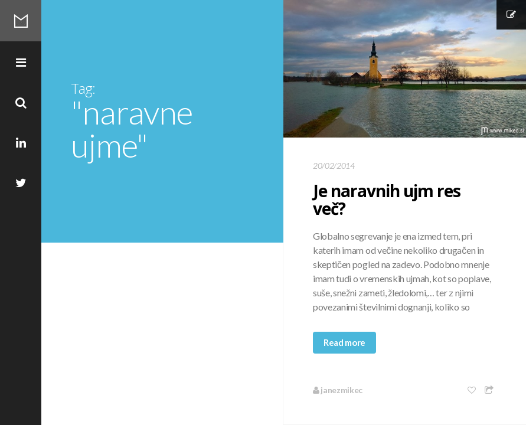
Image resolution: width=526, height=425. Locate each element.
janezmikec (337, 390)
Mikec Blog (20, 20)
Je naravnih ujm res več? (386, 199)
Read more (344, 342)
